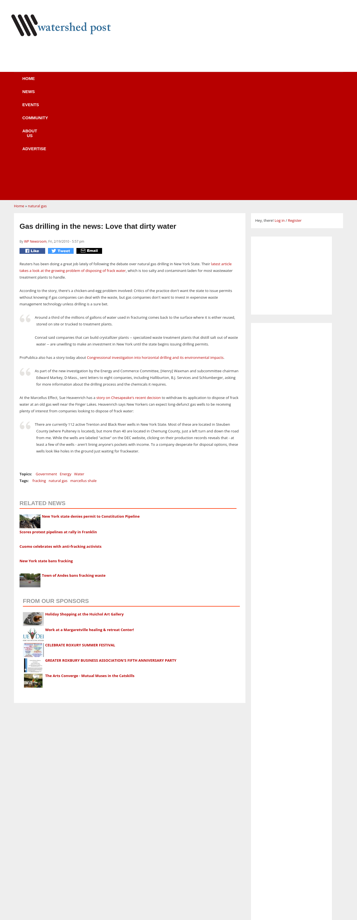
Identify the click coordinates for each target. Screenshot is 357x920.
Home (45, 82)
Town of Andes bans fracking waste (73, 469)
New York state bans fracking (46, 454)
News (75, 82)
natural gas (37, 100)
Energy (65, 368)
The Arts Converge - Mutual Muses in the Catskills (89, 569)
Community (146, 82)
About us (188, 82)
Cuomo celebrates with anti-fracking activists (61, 440)
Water (79, 368)
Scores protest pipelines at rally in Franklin (58, 426)
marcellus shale (83, 374)
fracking (39, 374)
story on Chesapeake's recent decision (128, 291)
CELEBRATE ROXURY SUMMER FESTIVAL (80, 539)
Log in (279, 114)
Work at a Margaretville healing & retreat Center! (89, 523)
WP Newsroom (35, 135)
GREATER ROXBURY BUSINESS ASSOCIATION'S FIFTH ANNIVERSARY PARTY (110, 554)
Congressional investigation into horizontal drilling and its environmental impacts (155, 251)
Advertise (228, 82)
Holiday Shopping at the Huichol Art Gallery (84, 508)
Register (294, 114)
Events (107, 82)
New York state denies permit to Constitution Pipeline (90, 410)
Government (46, 368)
